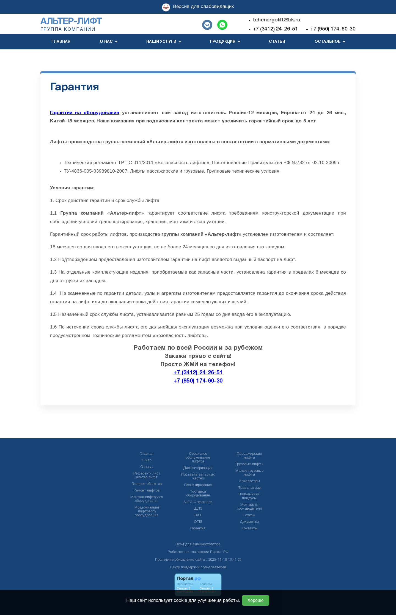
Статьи (277, 42)
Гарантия (197, 528)
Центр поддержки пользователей (198, 567)
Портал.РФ (219, 552)
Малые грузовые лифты (249, 472)
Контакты (249, 528)
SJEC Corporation (197, 502)
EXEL (198, 515)
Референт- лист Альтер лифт (146, 475)
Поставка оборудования (198, 493)
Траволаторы (249, 488)
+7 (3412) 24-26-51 (275, 29)
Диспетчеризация (198, 468)
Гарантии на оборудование (84, 113)
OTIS (198, 522)
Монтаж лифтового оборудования (146, 499)
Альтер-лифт (71, 22)
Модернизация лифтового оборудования (146, 511)
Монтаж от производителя (249, 506)
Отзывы (146, 467)
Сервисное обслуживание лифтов (198, 457)
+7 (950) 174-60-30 (333, 29)
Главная (60, 42)
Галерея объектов (147, 484)
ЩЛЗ (198, 508)
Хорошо (256, 600)
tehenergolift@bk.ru (276, 20)
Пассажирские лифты (249, 455)
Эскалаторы (249, 481)
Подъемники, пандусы (249, 496)
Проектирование (198, 485)
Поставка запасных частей (198, 476)
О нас (147, 460)
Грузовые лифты (249, 464)
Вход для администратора (198, 544)
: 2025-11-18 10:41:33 (223, 559)
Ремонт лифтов (147, 490)
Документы (249, 522)
